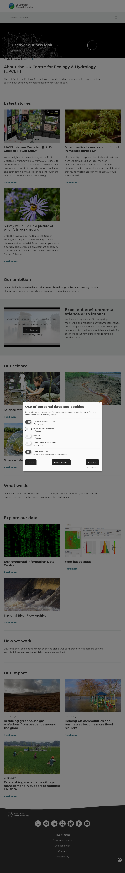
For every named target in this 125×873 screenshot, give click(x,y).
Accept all (92, 462)
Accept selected (61, 462)
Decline (31, 462)
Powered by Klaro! (93, 468)
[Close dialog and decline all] (100, 403)
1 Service (36, 431)
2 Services (37, 424)
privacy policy (50, 415)
